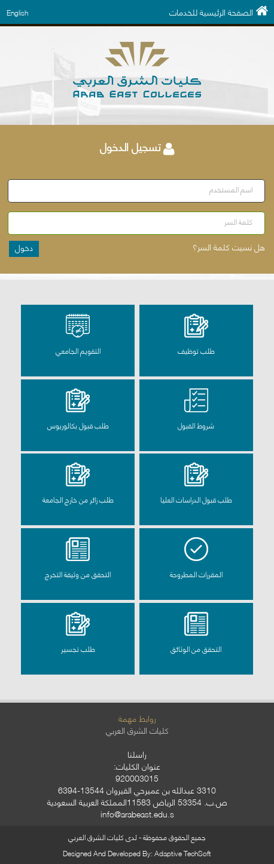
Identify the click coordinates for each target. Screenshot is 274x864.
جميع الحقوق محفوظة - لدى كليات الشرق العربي (137, 837)
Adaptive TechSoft (182, 853)
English (17, 12)
